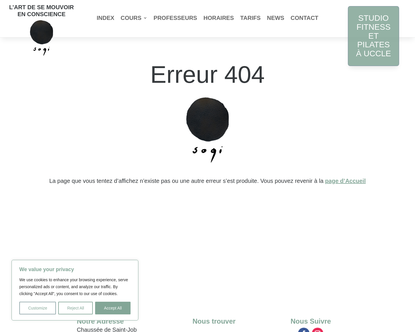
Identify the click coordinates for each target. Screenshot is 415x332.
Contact (304, 18)
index (105, 18)
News (275, 18)
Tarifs (250, 18)
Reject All (75, 308)
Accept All (113, 308)
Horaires (218, 18)
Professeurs (175, 18)
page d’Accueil (345, 181)
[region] (75, 290)
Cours (131, 18)
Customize (37, 308)
